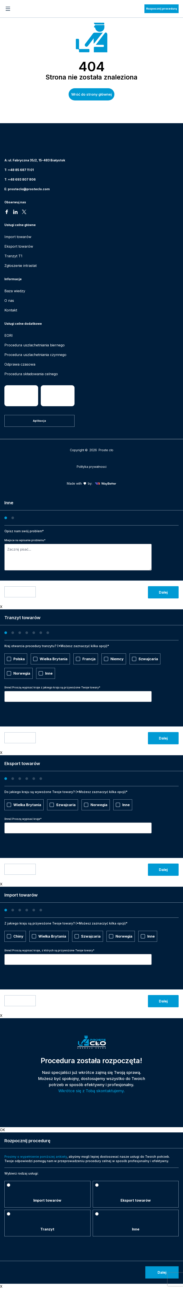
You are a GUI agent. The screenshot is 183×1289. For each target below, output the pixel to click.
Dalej (163, 592)
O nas (9, 300)
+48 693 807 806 (22, 179)
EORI (8, 335)
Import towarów (17, 237)
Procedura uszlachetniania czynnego (35, 354)
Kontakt (10, 310)
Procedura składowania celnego (31, 374)
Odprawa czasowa (19, 364)
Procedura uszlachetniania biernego (34, 345)
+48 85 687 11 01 (21, 170)
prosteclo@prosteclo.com (29, 189)
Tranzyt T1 (13, 256)
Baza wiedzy (14, 291)
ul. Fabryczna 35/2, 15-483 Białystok (36, 160)
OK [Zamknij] (2, 1130)
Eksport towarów (18, 246)
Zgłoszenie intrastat (20, 265)
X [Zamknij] (1, 607)
